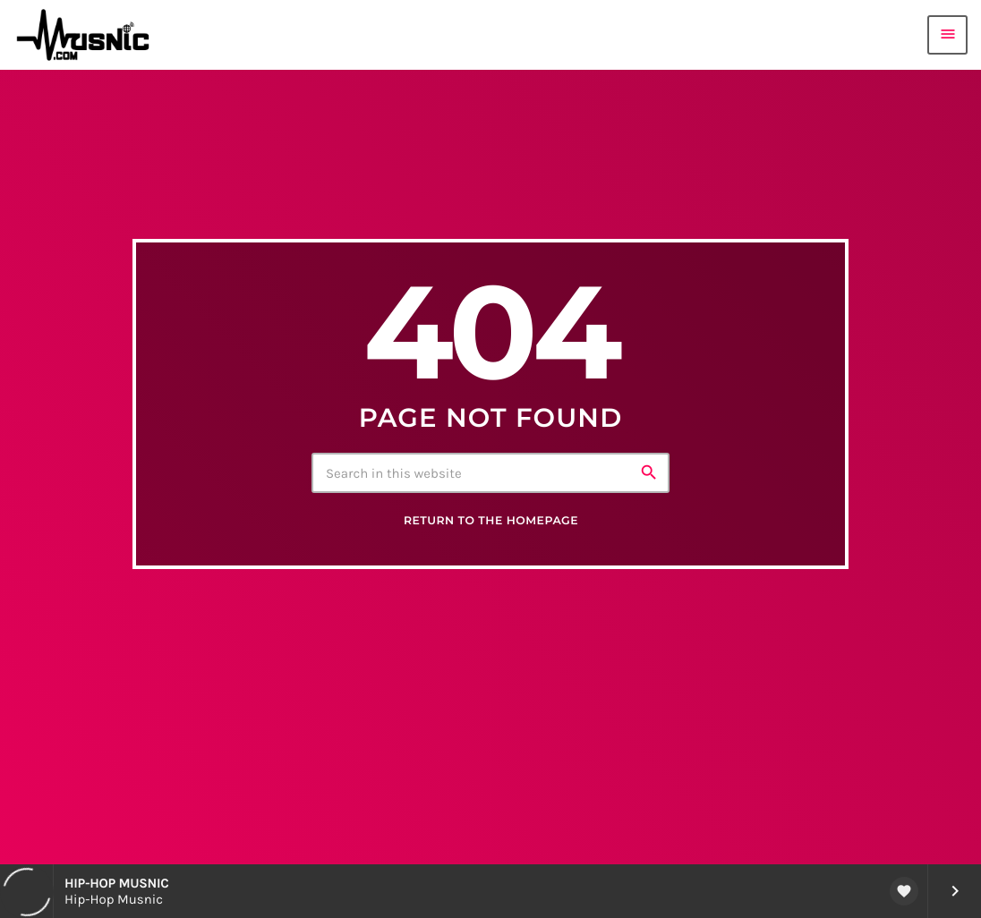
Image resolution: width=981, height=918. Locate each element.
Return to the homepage (491, 521)
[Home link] (88, 35)
